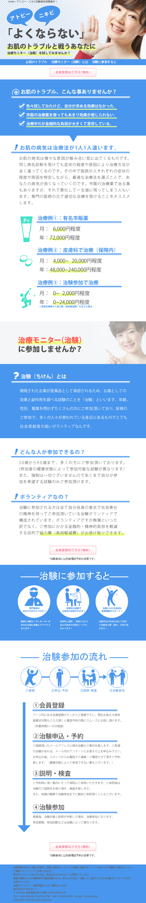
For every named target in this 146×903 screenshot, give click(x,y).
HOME (11, 2)
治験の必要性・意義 (41, 867)
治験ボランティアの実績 (65, 867)
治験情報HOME (21, 867)
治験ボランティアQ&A (91, 867)
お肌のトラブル (36, 62)
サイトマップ (28, 871)
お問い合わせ (44, 871)
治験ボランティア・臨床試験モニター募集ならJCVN (39, 885)
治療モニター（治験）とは (69, 62)
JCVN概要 (109, 867)
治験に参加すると (104, 62)
